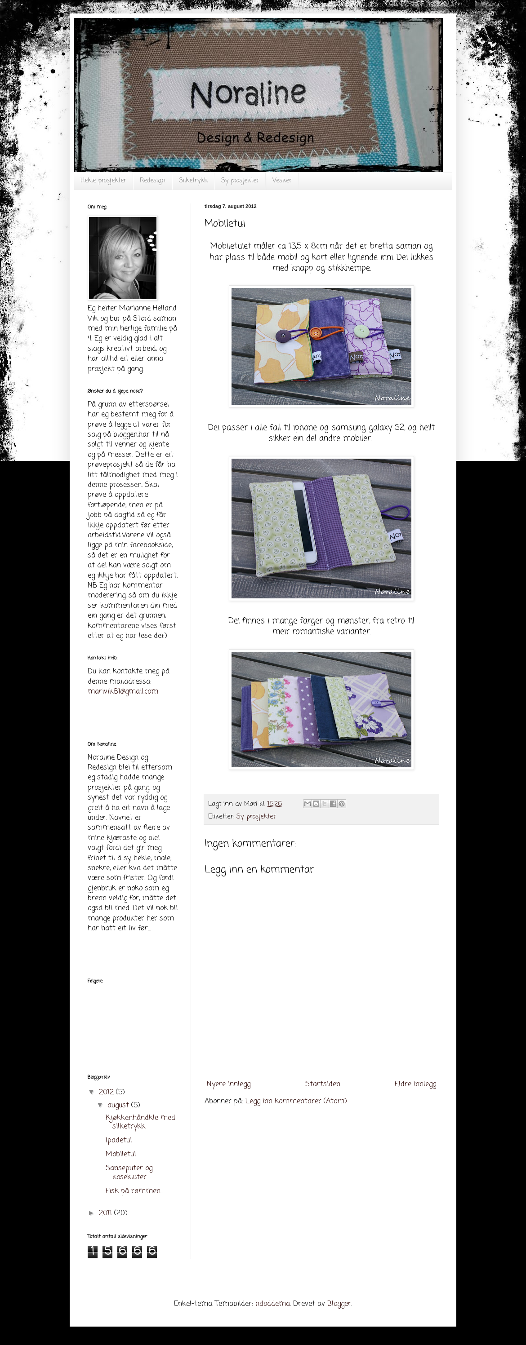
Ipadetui (119, 1140)
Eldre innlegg (415, 1084)
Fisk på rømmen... (134, 1191)
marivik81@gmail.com (123, 691)
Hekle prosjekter (103, 181)
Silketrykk (193, 181)
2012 (107, 1092)
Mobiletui (121, 1154)
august (119, 1105)
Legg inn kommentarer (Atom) (296, 1101)
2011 (106, 1213)
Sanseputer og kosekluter (129, 1172)
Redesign (152, 181)
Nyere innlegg (228, 1084)
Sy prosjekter (240, 181)
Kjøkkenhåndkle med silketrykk (140, 1122)
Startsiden (322, 1084)
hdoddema (272, 1304)
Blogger (339, 1304)
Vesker (282, 181)
